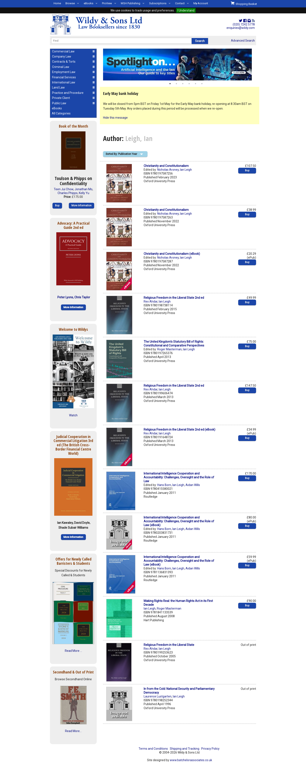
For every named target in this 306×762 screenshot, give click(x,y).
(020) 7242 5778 (244, 24)
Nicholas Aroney (168, 169)
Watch (73, 415)
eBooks (88, 3)
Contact (180, 3)
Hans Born (164, 485)
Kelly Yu (84, 193)
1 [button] (170, 84)
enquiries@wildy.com (241, 28)
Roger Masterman (169, 349)
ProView (107, 3)
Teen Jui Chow (63, 189)
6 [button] (202, 84)
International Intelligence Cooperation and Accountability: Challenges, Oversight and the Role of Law (179, 477)
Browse (70, 3)
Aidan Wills (193, 485)
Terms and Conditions (153, 748)
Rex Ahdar (150, 301)
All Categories (61, 113)
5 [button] (195, 84)
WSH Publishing (130, 3)
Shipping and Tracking (184, 748)
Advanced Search (243, 40)
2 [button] (176, 84)
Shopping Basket (244, 3)
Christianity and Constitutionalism (166, 166)
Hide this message (115, 117)
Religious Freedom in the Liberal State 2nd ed (174, 297)
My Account (200, 3)
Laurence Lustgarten (157, 696)
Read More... (73, 731)
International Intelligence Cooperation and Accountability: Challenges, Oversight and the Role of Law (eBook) (179, 521)
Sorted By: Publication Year (121, 153)
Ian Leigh (186, 169)
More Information (81, 205)
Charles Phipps (68, 193)
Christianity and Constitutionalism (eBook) (172, 253)
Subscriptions (157, 3)
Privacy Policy (210, 748)
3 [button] (183, 84)
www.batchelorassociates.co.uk (191, 760)
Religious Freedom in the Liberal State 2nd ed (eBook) (179, 429)
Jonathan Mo (83, 189)
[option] (179, 64)
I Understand (185, 10)
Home (57, 3)
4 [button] (189, 84)
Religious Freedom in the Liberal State (169, 645)
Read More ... (73, 650)
